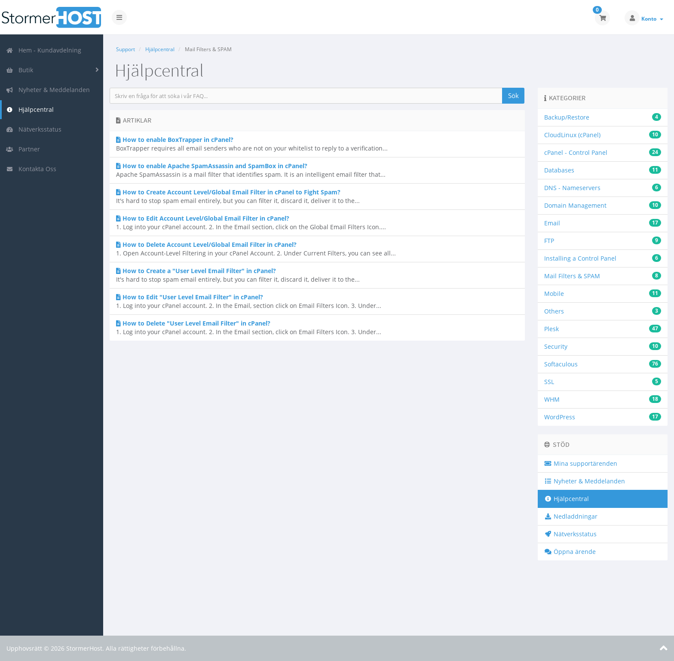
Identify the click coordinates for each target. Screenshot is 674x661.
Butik (19, 70)
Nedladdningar (570, 516)
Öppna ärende (570, 551)
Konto (652, 18)
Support (125, 49)
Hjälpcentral (30, 109)
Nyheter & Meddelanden (48, 90)
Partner (23, 149)
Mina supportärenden (580, 463)
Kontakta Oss (31, 169)
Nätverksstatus (33, 129)
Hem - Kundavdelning (43, 50)
